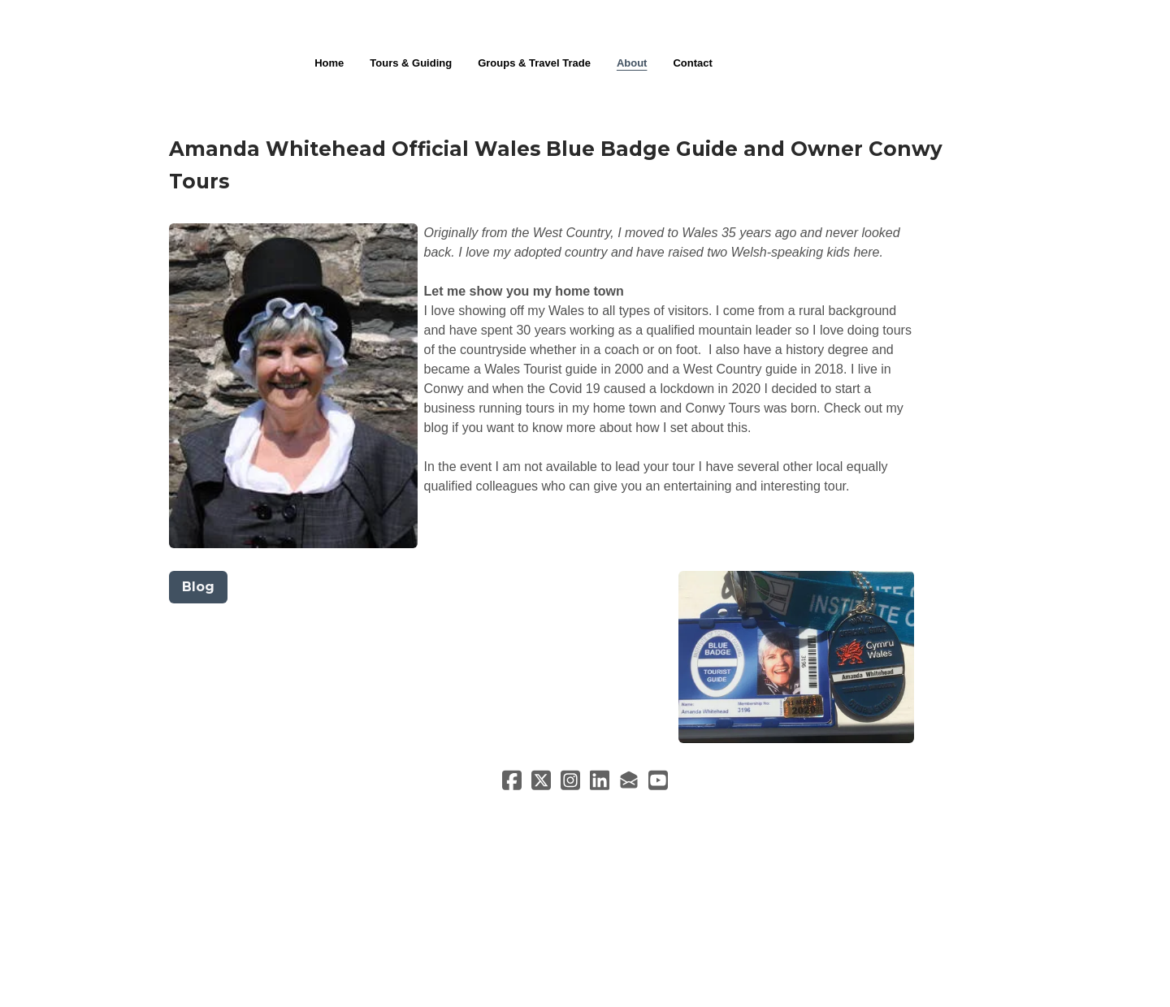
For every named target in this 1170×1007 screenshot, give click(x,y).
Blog (198, 586)
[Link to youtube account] (658, 780)
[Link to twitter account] (541, 780)
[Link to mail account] (629, 780)
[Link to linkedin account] (599, 780)
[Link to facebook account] (512, 780)
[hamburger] (97, 26)
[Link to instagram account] (570, 780)
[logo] (585, 27)
